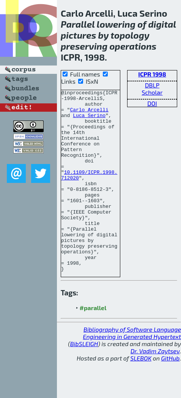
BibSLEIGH (84, 380)
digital (162, 24)
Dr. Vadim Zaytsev (155, 387)
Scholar (152, 92)
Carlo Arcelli (89, 114)
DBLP (152, 85)
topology (130, 35)
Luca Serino (89, 120)
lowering (116, 24)
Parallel (78, 24)
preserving (84, 46)
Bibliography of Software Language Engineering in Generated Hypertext (132, 369)
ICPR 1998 (152, 74)
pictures (78, 35)
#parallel (93, 344)
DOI (152, 103)
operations (132, 46)
